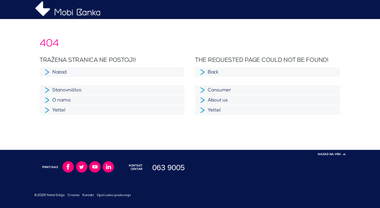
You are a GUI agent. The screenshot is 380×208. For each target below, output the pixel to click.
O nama (73, 195)
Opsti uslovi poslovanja (114, 195)
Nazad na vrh (329, 154)
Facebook (68, 167)
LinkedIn (108, 167)
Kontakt (88, 195)
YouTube (95, 167)
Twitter (81, 167)
